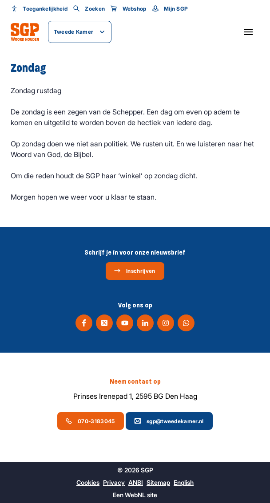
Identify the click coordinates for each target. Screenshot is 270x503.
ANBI (135, 482)
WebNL (135, 495)
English (184, 482)
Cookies (87, 482)
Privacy (114, 482)
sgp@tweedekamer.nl (168, 420)
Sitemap (158, 482)
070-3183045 (90, 420)
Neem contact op (135, 381)
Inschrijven (134, 270)
